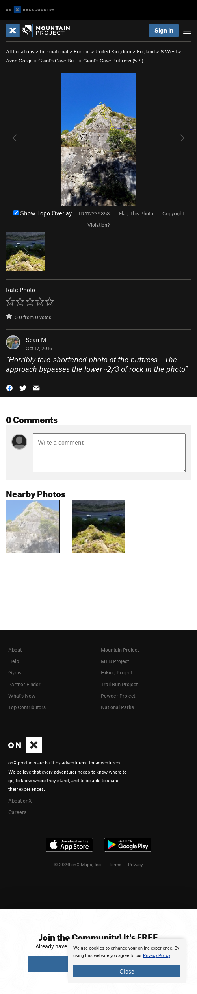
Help (13, 661)
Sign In (163, 30)
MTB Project (115, 661)
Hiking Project (116, 672)
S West (168, 51)
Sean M (36, 339)
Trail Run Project (119, 684)
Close (126, 971)
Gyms (14, 672)
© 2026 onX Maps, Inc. (78, 864)
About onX (20, 800)
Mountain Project (120, 650)
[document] (126, 960)
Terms (115, 864)
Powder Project (118, 696)
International (54, 51)
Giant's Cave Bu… (58, 60)
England (146, 51)
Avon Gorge (19, 60)
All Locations (20, 51)
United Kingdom (113, 51)
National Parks (117, 707)
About (15, 650)
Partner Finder (24, 684)
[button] (9, 387)
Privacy (135, 864)
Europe (82, 51)
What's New (21, 696)
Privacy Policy (156, 955)
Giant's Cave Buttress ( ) (113, 60)
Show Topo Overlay (42, 213)
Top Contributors (27, 707)
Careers (17, 812)
